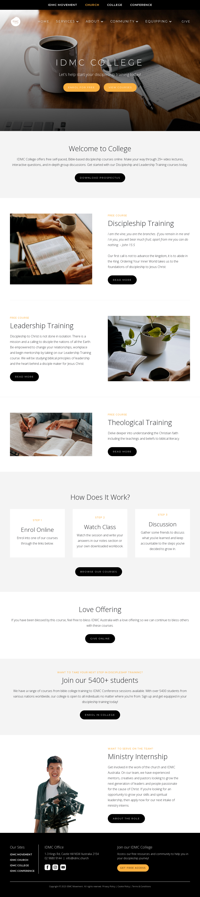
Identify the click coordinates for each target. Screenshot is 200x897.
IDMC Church (19, 859)
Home (43, 21)
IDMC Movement (62, 5)
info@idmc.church (77, 858)
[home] (15, 21)
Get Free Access (133, 867)
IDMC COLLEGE (19, 865)
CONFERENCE (141, 5)
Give (186, 21)
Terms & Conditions (141, 886)
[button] (65, 21)
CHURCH (92, 5)
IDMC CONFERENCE (22, 870)
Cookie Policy (124, 886)
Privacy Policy (108, 886)
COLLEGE (114, 5)
